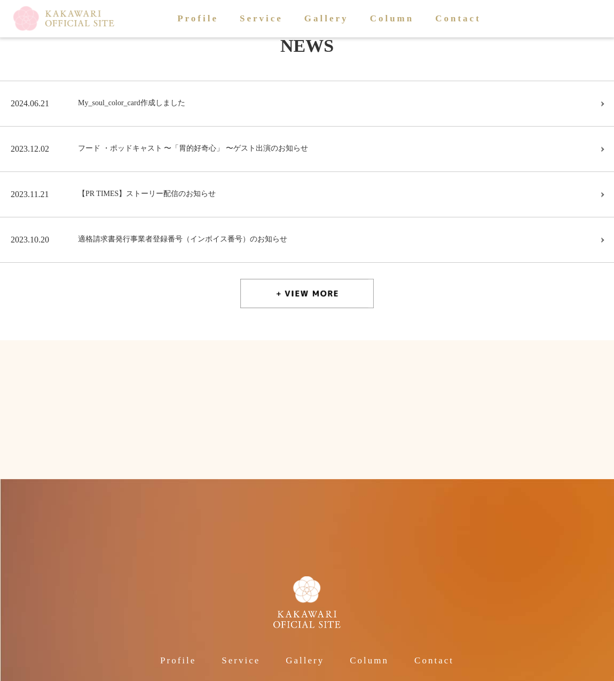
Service (261, 18)
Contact (458, 18)
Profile (197, 18)
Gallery (326, 18)
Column (392, 18)
